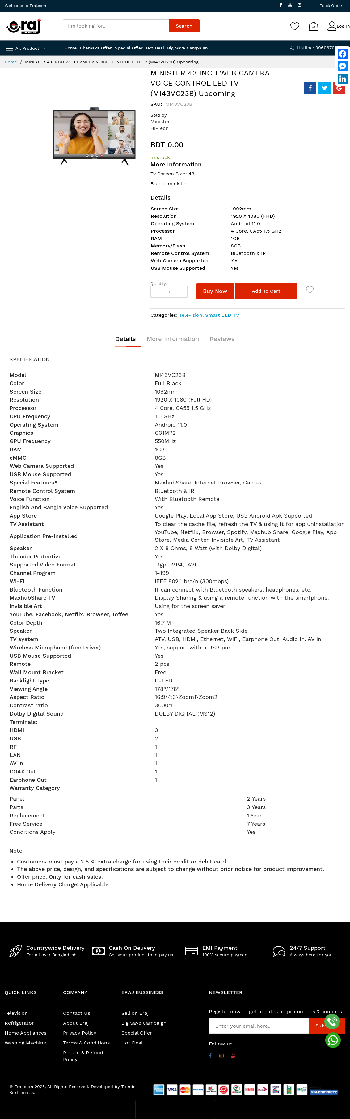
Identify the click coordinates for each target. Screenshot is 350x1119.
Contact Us (76, 1013)
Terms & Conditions (86, 1043)
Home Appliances (25, 1033)
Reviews (222, 338)
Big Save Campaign (144, 1023)
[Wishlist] (295, 25)
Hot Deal (132, 1043)
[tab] (126, 338)
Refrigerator (19, 1023)
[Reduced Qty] (156, 292)
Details (125, 338)
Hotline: (321, 47)
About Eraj (76, 1023)
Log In (343, 26)
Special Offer (136, 1033)
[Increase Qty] (181, 292)
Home (11, 61)
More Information (173, 338)
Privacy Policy (79, 1033)
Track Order (331, 5)
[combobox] (116, 25)
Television (190, 315)
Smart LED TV (222, 315)
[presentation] (175, 1109)
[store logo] (24, 26)
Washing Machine (25, 1043)
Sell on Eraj (135, 1013)
